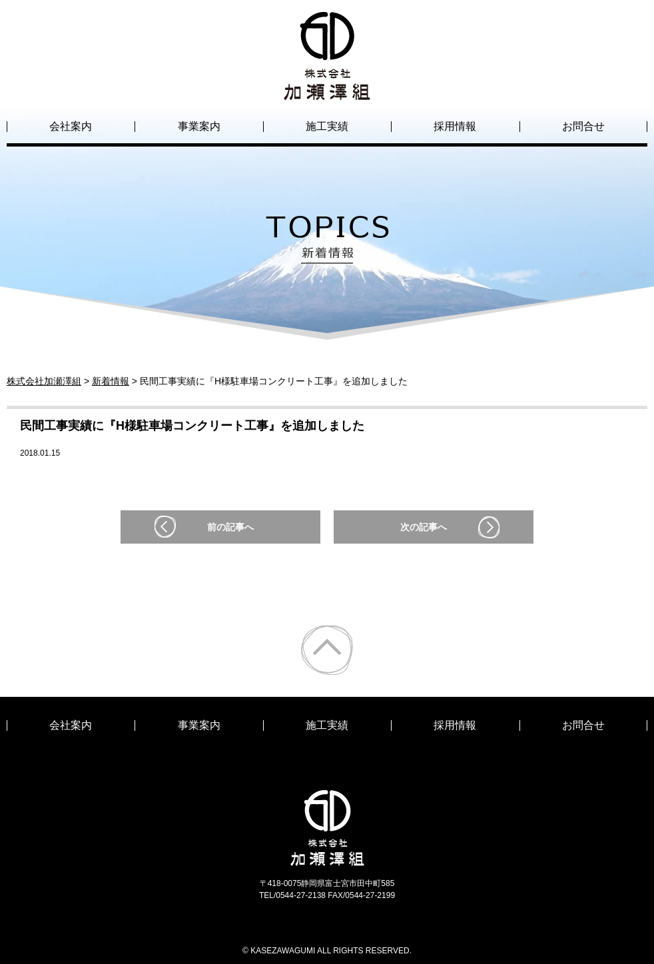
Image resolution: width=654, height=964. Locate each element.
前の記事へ (230, 527)
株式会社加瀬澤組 (327, 88)
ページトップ (327, 650)
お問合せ (583, 126)
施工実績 (327, 126)
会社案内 (70, 126)
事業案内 (199, 126)
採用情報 (455, 126)
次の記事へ (423, 527)
